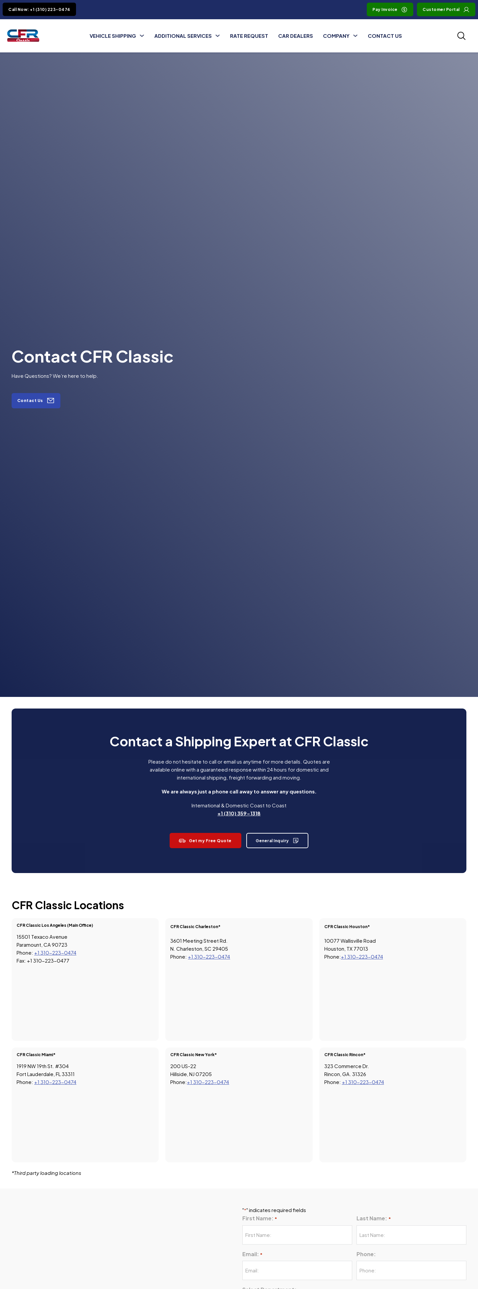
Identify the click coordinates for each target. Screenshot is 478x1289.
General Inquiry (277, 840)
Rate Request (249, 36)
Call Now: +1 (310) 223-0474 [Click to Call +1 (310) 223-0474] (39, 9)
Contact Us (385, 36)
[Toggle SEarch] (461, 35)
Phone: (366, 1254)
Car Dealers (295, 36)
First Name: (259, 1218)
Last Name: (374, 1218)
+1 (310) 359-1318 (239, 813)
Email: (252, 1254)
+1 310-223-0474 (55, 952)
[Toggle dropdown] (141, 35)
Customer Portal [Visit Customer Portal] (446, 9)
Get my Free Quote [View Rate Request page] (205, 840)
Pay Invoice (390, 9)
